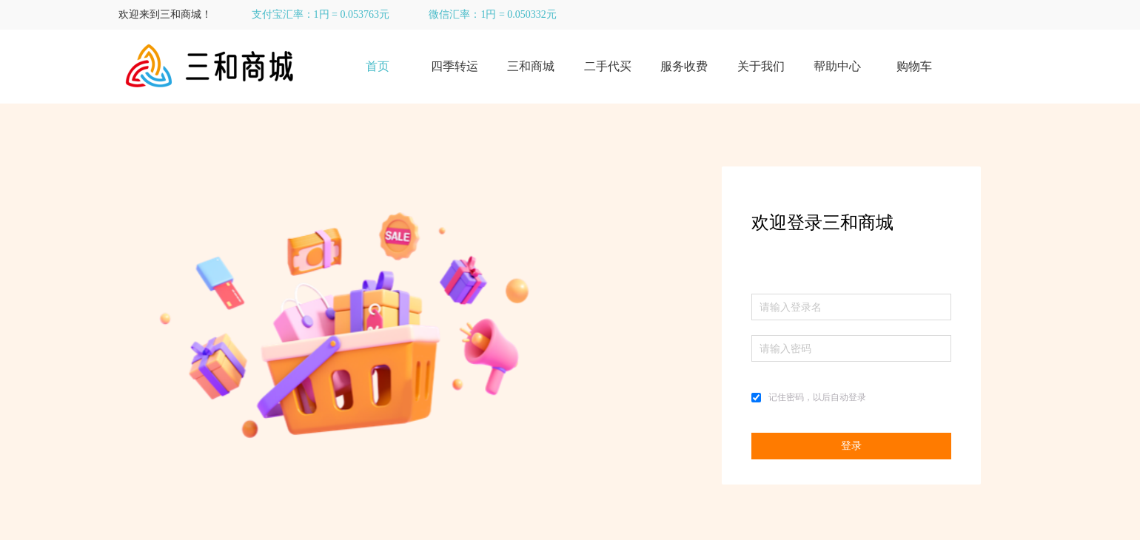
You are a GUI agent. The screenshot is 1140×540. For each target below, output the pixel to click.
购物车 (914, 66)
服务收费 (684, 66)
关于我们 (761, 66)
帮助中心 (837, 66)
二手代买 (607, 66)
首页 (377, 66)
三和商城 (530, 66)
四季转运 (454, 66)
